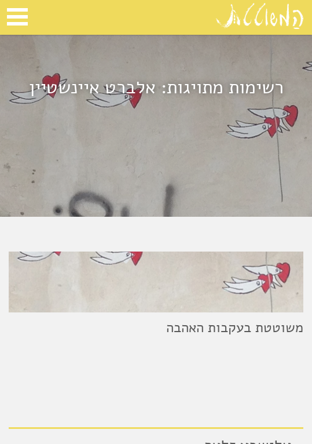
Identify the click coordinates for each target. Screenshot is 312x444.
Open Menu (17, 16)
